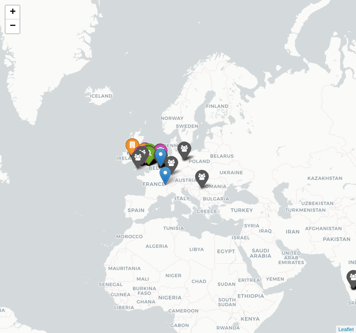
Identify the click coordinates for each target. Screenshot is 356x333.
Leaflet (346, 329)
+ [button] (13, 12)
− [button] (13, 26)
